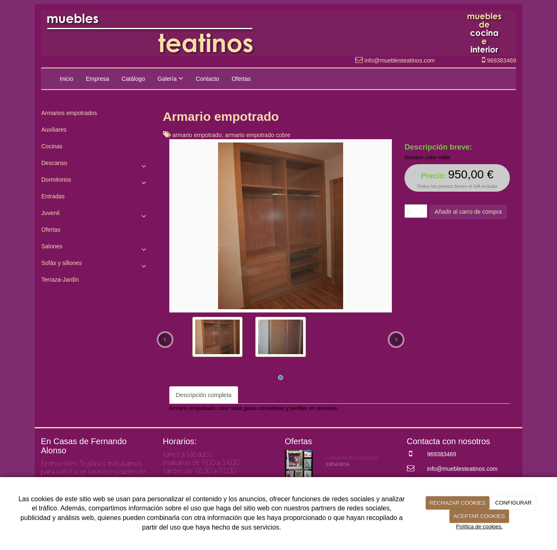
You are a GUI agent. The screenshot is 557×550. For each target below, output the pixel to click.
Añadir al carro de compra (468, 211)
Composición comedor (352, 457)
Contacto (207, 78)
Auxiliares (54, 129)
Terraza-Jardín (60, 279)
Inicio (66, 78)
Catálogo (133, 78)
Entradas (53, 196)
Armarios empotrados (69, 113)
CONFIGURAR (513, 503)
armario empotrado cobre (257, 135)
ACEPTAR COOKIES (479, 516)
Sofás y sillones (95, 265)
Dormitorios (95, 181)
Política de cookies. (479, 526)
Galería (170, 78)
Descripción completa (204, 395)
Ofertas (241, 78)
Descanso (95, 165)
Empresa (97, 78)
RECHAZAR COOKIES (457, 503)
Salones (95, 248)
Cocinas (52, 146)
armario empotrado (196, 135)
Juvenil (95, 215)
